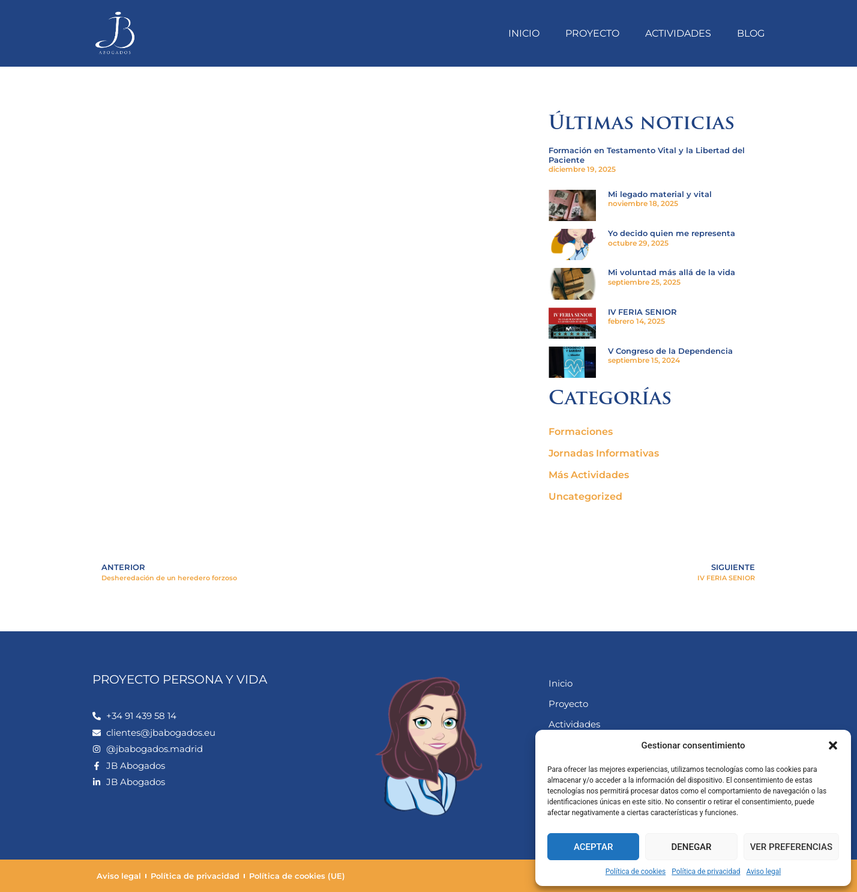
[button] (833, 745)
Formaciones (581, 431)
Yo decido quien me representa (671, 233)
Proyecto (592, 33)
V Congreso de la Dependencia (670, 351)
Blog (751, 33)
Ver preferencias (791, 847)
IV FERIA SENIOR (642, 312)
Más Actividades (589, 475)
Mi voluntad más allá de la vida (671, 272)
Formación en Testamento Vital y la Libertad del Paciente (647, 155)
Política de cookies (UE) (297, 876)
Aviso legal (763, 871)
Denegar (692, 847)
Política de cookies (636, 871)
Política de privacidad (706, 871)
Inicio (524, 33)
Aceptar (593, 847)
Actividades (678, 33)
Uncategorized (585, 496)
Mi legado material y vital (660, 194)
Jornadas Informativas (604, 453)
